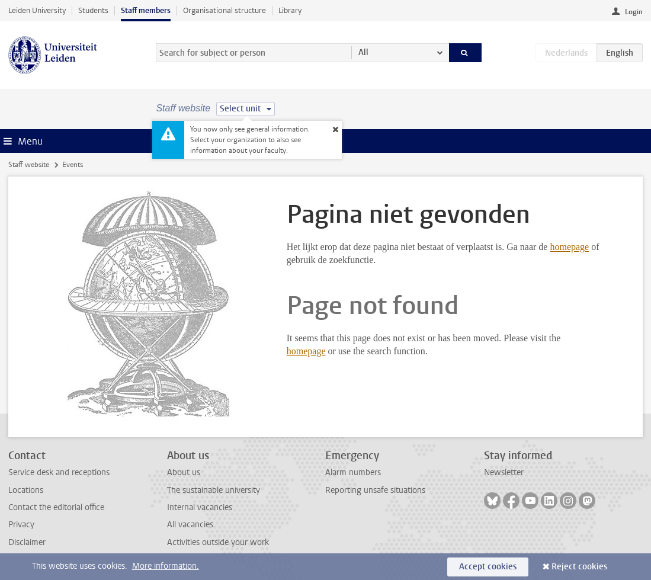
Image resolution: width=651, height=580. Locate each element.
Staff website (28, 164)
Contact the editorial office (56, 507)
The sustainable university (213, 490)
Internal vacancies (199, 507)
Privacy (21, 524)
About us (183, 472)
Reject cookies (579, 566)
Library (290, 10)
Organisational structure (224, 10)
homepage (569, 247)
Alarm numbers (353, 472)
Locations (25, 490)
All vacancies (190, 524)
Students (93, 10)
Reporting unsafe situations (375, 490)
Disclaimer (27, 542)
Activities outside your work (218, 542)
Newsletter (504, 472)
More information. (165, 566)
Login (634, 12)
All (363, 52)
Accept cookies (488, 566)
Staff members (146, 10)
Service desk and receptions (59, 472)
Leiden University (37, 10)
